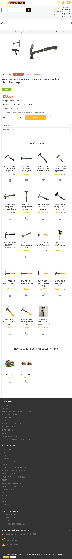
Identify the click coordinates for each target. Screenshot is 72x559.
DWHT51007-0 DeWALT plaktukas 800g (43, 283)
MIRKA (4, 492)
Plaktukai (29, 32)
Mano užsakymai (9, 515)
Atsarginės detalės (10, 414)
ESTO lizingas (8, 430)
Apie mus (5, 408)
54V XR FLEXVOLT (9, 465)
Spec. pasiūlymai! (9, 474)
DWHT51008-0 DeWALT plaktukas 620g (60, 283)
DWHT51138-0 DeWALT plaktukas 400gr (26, 322)
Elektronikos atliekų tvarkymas (16, 439)
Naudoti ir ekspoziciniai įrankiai (16, 477)
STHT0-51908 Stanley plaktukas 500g (26, 245)
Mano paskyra (10, 511)
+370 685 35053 (65, 13)
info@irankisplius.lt (12, 544)
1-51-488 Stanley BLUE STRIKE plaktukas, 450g (10, 245)
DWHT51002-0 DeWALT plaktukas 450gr (43, 245)
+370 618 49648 (65, 9)
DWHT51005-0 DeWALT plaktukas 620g (26, 283)
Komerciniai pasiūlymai (12, 424)
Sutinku (6, 557)
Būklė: (29, 74)
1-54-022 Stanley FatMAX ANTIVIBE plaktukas (43, 207)
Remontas (6, 421)
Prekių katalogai (9, 436)
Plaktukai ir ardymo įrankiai (18, 32)
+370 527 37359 (65, 17)
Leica (4, 455)
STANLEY (6, 32)
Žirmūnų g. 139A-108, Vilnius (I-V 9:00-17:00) (21, 534)
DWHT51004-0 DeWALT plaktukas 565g (9, 283)
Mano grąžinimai (9, 518)
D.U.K (4, 433)
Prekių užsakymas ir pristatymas (16, 411)
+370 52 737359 (11, 541)
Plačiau (13, 557)
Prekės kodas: (6, 74)
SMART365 (6, 504)
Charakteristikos (8, 129)
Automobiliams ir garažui (13, 471)
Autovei (5, 498)
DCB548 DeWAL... (10, 374)
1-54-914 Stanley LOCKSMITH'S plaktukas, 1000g (26, 168)
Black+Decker (8, 489)
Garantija (6, 418)
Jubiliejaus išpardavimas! (13, 486)
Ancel (4, 501)
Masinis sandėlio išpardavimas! (15, 468)
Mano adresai (8, 521)
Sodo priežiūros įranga (12, 483)
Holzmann (6, 449)
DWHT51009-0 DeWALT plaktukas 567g (9, 322)
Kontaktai (6, 405)
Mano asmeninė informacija (14, 524)
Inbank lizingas (8, 427)
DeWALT (5, 452)
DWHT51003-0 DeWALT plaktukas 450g (60, 245)
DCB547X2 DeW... (26, 374)
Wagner (5, 495)
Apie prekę (6, 125)
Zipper (4, 480)
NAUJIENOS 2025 (8, 461)
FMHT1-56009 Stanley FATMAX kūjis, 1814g (60, 207)
